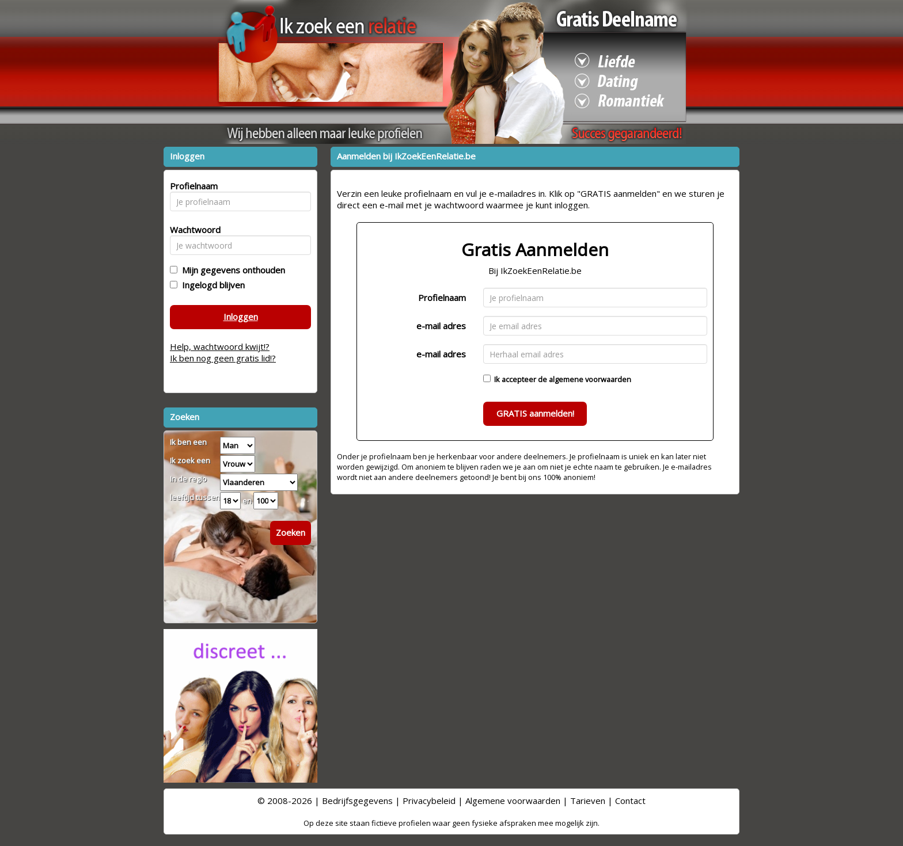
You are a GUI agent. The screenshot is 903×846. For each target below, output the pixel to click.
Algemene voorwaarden (512, 800)
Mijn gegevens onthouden (231, 270)
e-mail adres (441, 325)
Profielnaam (442, 297)
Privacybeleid (429, 800)
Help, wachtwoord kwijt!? (220, 346)
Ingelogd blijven (211, 285)
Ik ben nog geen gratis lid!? (223, 358)
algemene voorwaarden (590, 379)
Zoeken (290, 532)
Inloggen (240, 316)
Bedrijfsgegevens (357, 800)
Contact (630, 800)
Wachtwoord (192, 229)
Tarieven (587, 800)
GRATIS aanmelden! (535, 413)
